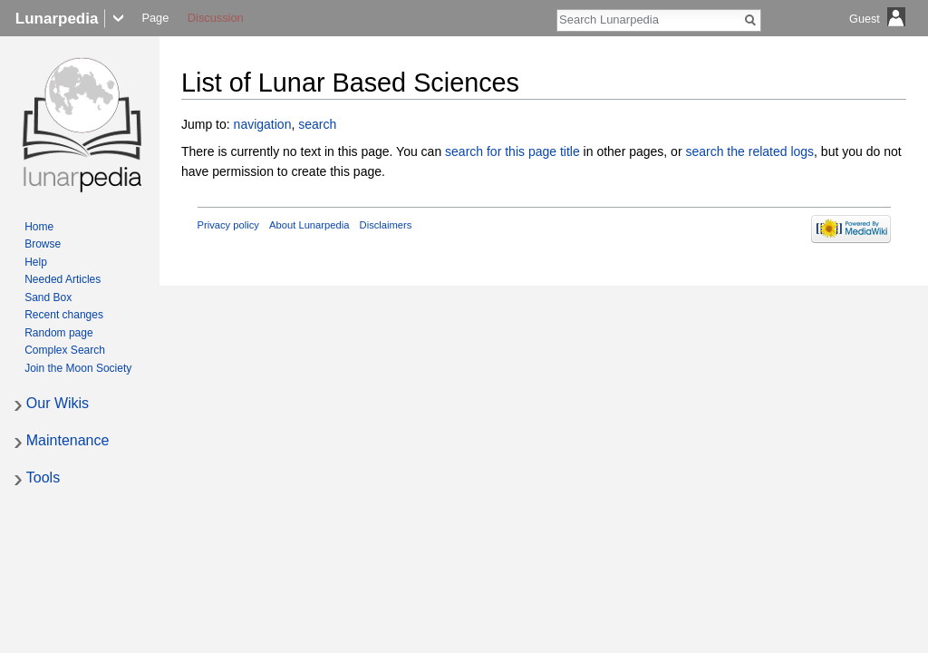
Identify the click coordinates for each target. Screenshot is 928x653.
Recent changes (63, 314)
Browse (42, 244)
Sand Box (48, 297)
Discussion (216, 17)
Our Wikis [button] (57, 403)
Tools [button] (43, 477)
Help (35, 262)
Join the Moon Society (77, 368)
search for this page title (512, 151)
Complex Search (64, 350)
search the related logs (749, 151)
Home (38, 226)
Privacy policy (228, 224)
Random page (58, 332)
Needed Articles (62, 279)
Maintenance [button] (68, 440)
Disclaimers (386, 224)
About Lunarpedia (309, 224)
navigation (263, 124)
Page (155, 17)
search (317, 124)
